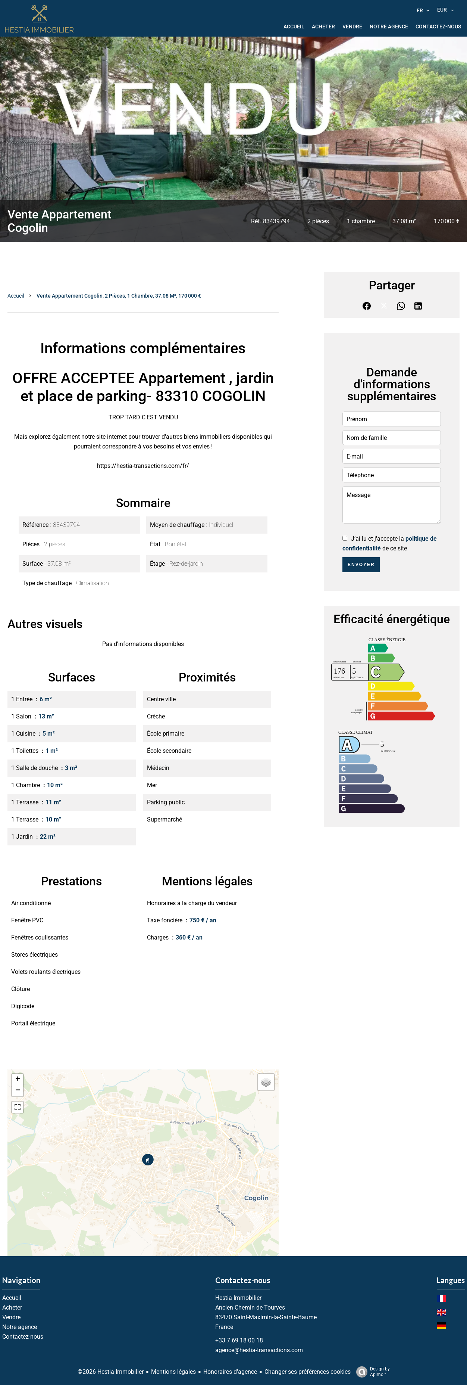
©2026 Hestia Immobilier (111, 1371)
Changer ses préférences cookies (307, 1371)
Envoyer (361, 564)
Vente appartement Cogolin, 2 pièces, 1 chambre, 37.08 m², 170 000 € (119, 296)
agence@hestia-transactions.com (259, 1350)
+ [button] (17, 1079)
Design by (371, 1372)
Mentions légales (173, 1371)
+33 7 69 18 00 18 (239, 1340)
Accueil (15, 296)
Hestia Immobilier (238, 1297)
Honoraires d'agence (230, 1371)
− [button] (17, 1090)
